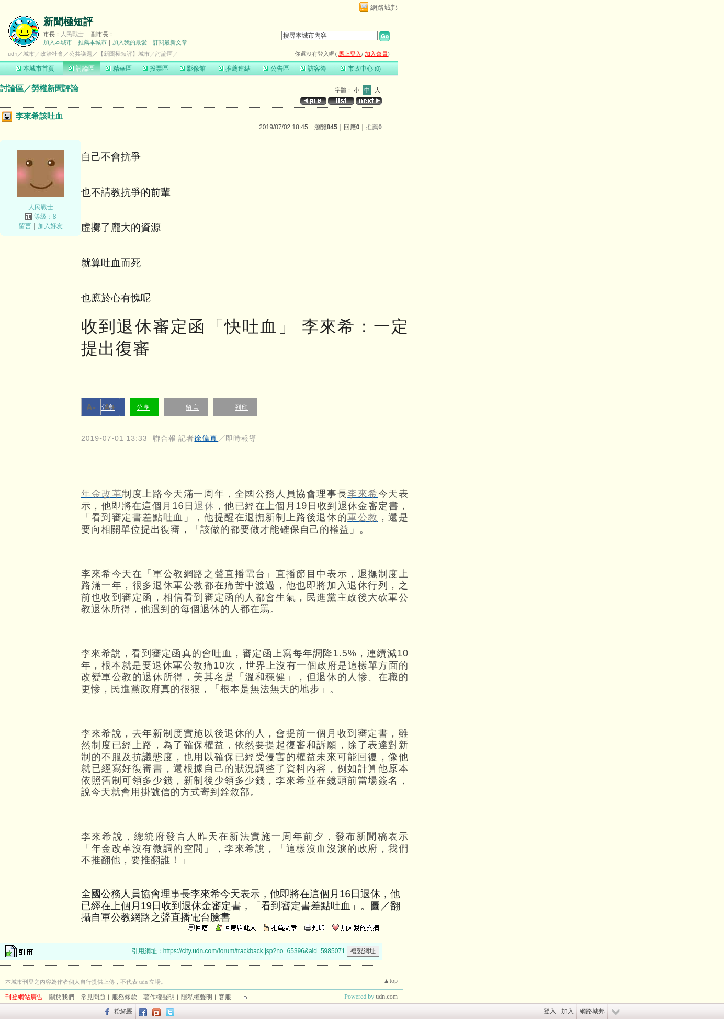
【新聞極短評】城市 (124, 54)
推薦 (374, 127)
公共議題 (80, 54)
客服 (225, 997)
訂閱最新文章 (170, 42)
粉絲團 (123, 1011)
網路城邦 (384, 8)
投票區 (155, 68)
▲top (390, 980)
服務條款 (124, 997)
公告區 (276, 68)
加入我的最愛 (129, 42)
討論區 (81, 68)
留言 (25, 226)
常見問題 (93, 997)
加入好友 (50, 226)
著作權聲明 (159, 997)
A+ (110, 407)
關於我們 (61, 997)
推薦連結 (235, 68)
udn (12, 54)
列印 (241, 407)
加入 (567, 1011)
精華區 (118, 68)
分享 (143, 407)
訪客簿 (313, 68)
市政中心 (361, 68)
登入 (550, 1011)
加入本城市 (57, 42)
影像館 (193, 68)
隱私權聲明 (196, 997)
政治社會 (51, 54)
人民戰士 (72, 34)
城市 (29, 54)
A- (91, 407)
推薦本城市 (92, 42)
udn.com (387, 996)
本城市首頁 (35, 68)
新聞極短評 (68, 21)
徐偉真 (206, 438)
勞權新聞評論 (54, 88)
